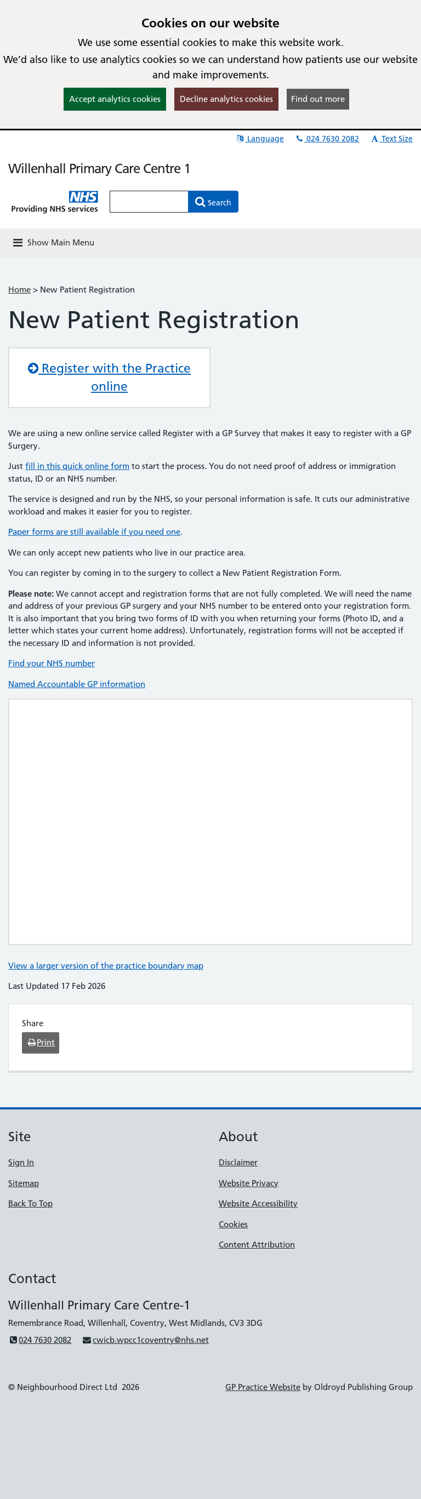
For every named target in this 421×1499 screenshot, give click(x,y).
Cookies (233, 1224)
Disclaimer (238, 1162)
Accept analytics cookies (115, 99)
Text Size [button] (391, 139)
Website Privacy (248, 1183)
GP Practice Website (262, 1387)
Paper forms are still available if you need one (94, 532)
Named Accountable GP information (76, 684)
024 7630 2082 (326, 139)
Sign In (21, 1162)
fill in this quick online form (77, 466)
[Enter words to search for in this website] (149, 202)
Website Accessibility (258, 1203)
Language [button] (259, 139)
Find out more (318, 99)
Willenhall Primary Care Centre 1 (99, 168)
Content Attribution (257, 1244)
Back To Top (30, 1203)
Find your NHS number (51, 663)
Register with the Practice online (109, 377)
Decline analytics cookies (226, 99)
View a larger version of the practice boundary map (105, 965)
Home (19, 289)
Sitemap (23, 1183)
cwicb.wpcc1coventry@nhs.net (145, 1340)
